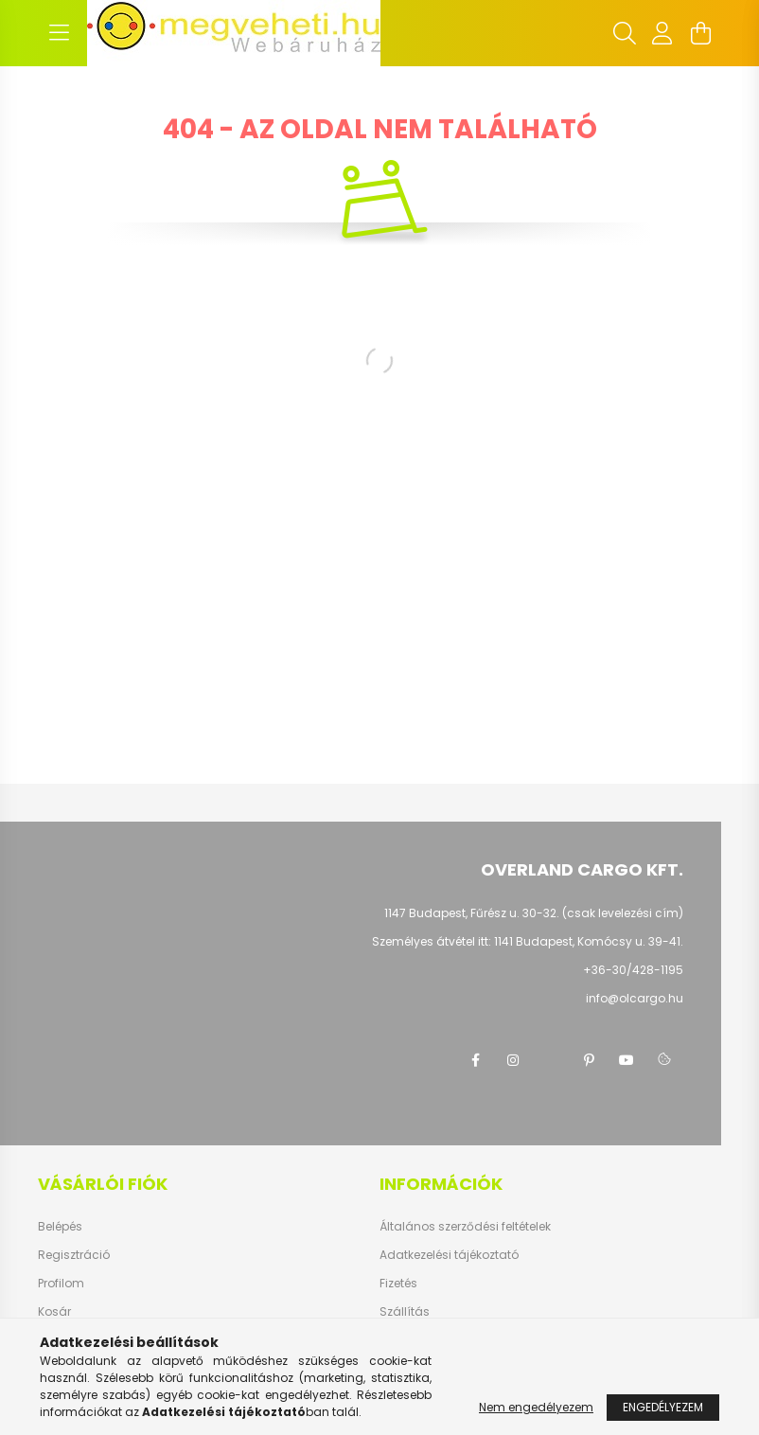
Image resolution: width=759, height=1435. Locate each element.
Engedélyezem (663, 1407)
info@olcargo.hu (634, 998)
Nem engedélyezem (536, 1407)
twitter (551, 1060)
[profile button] (662, 33)
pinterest (589, 1060)
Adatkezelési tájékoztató (449, 1255)
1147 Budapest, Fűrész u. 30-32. (471, 913)
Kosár (54, 1312)
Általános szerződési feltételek (465, 1226)
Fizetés (398, 1283)
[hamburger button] (59, 33)
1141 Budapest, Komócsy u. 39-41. (588, 941)
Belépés (60, 1226)
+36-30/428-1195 (633, 970)
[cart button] (700, 33)
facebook (475, 1060)
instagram (513, 1060)
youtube (626, 1060)
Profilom (61, 1283)
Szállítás (405, 1312)
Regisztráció (74, 1255)
